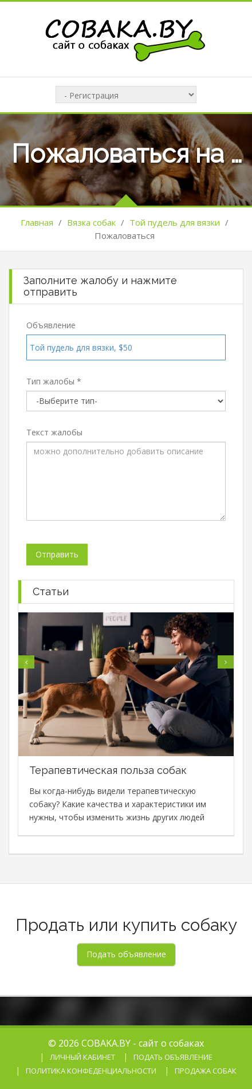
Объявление (51, 325)
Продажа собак (206, 1071)
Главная (37, 222)
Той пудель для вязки (174, 222)
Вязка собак (91, 222)
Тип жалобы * (53, 381)
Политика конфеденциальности (91, 1071)
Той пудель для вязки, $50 (81, 347)
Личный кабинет (82, 1057)
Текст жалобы (54, 432)
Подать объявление (172, 1057)
